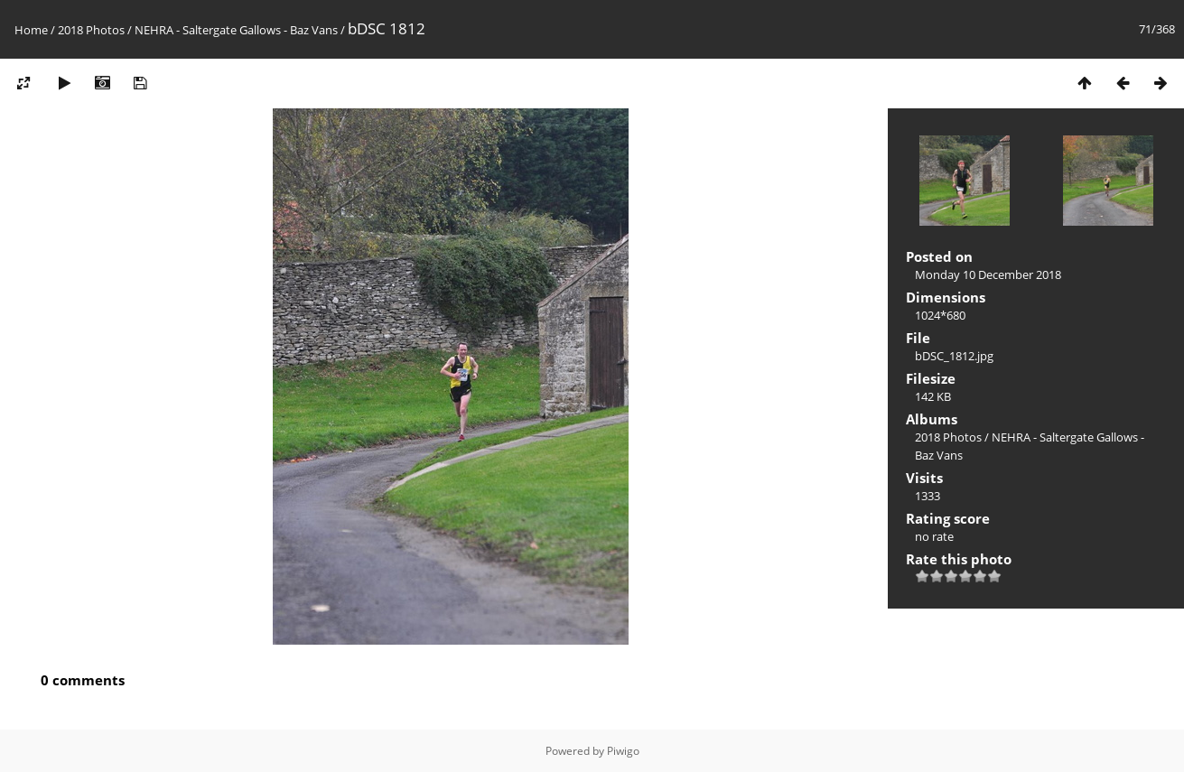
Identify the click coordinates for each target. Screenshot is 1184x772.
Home (31, 30)
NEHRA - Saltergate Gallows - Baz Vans (236, 30)
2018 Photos (91, 30)
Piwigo (623, 750)
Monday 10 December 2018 (988, 274)
